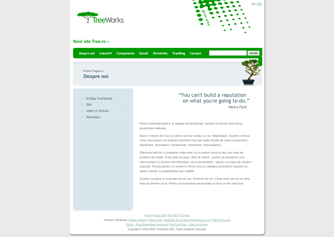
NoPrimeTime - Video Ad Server (189, 224)
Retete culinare (138, 220)
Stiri (89, 104)
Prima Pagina (93, 70)
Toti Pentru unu (221, 220)
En (260, 3)
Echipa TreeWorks (99, 98)
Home (147, 215)
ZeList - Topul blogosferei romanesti (147, 224)
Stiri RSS (173, 215)
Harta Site (159, 215)
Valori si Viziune (97, 111)
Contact (185, 215)
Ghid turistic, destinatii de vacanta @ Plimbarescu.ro (179, 220)
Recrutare (93, 117)
